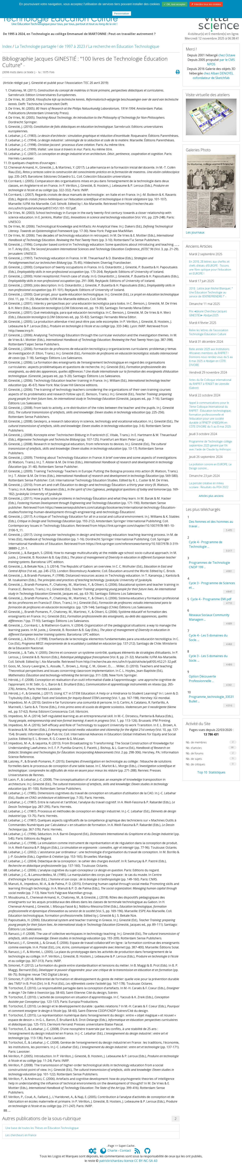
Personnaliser (121, 13)
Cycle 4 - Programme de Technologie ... (205, 544)
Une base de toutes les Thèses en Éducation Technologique (42, 1128)
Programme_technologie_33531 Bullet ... (211, 699)
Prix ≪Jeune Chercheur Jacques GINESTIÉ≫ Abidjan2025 (208, 313)
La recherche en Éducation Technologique (123, 46)
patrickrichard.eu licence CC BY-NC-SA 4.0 (128, 1161)
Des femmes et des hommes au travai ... (211, 524)
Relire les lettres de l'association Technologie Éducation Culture (208, 332)
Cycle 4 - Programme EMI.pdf (211, 599)
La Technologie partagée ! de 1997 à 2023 (50, 46)
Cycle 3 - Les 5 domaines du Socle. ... (208, 658)
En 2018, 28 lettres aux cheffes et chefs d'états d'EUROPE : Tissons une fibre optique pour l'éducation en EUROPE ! (210, 267)
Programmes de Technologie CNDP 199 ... (209, 565)
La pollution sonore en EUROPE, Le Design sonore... (210, 466)
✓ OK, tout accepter (174, 4)
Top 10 (202, 772)
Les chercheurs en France (20, 1135)
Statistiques (217, 772)
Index (7, 46)
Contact (125, 1150)
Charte (112, 1150)
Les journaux (195, 232)
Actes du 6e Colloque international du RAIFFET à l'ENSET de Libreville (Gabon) (210, 384)
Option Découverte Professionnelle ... (202, 678)
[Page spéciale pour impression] (176, 72)
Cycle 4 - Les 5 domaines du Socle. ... (208, 637)
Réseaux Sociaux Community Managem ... (209, 617)
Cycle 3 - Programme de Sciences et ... (212, 585)
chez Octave (226, 55)
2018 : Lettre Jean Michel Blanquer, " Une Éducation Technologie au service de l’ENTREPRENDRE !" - (211, 292)
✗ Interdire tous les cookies (206, 4)
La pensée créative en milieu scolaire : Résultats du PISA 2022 (208, 485)
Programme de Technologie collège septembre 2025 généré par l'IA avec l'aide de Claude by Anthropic (210, 445)
